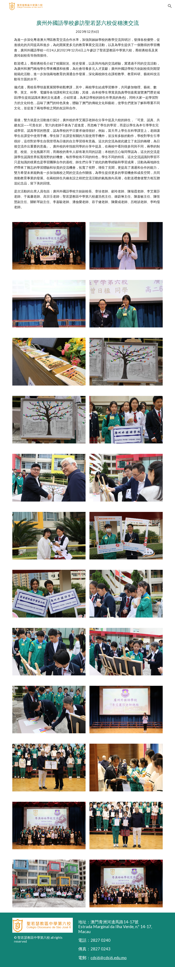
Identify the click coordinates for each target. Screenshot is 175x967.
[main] (87, 114)
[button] (170, 6)
